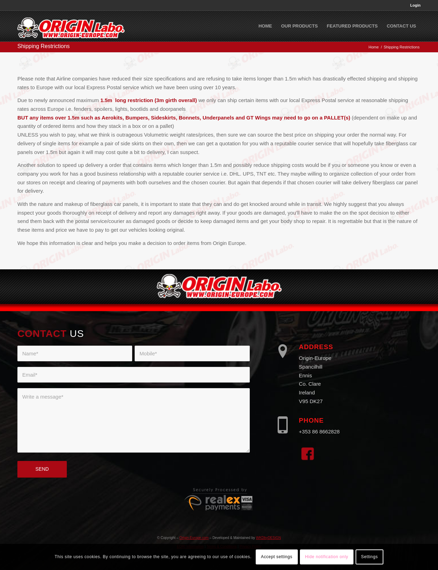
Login (415, 5)
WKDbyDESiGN (268, 538)
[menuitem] (414, 5)
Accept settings (276, 556)
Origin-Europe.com (194, 538)
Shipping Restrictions (43, 46)
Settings (369, 556)
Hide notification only (326, 556)
